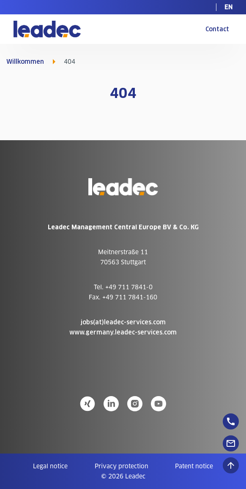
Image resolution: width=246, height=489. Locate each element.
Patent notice (194, 466)
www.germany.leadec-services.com (123, 332)
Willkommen (25, 61)
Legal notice (50, 466)
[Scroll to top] (231, 465)
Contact (217, 29)
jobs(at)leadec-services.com (123, 322)
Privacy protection (121, 466)
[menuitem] (228, 7)
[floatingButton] (231, 421)
